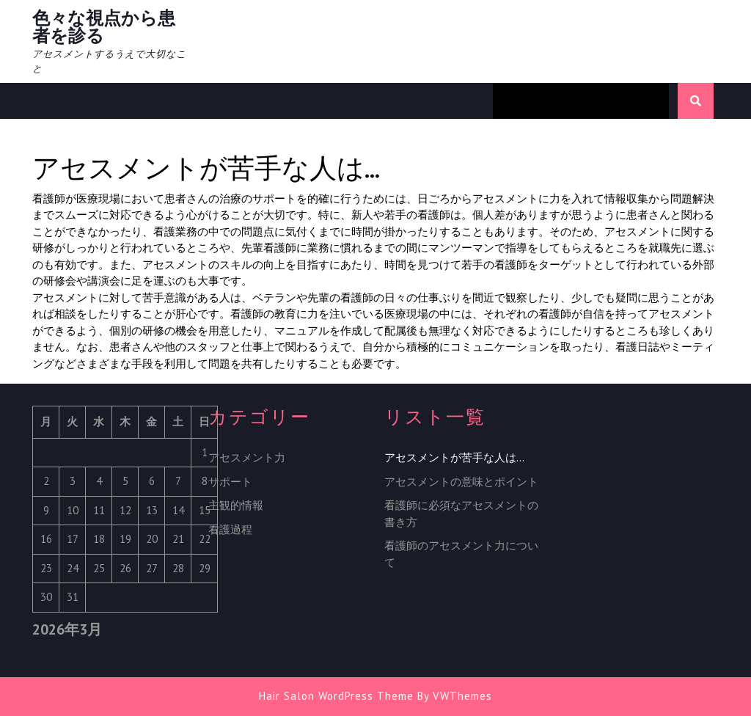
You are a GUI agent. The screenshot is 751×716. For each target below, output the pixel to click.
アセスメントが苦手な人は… (454, 457)
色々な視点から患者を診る (103, 27)
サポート (230, 482)
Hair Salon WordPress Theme (336, 696)
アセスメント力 (246, 457)
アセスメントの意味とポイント (461, 482)
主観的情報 (235, 505)
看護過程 (230, 529)
